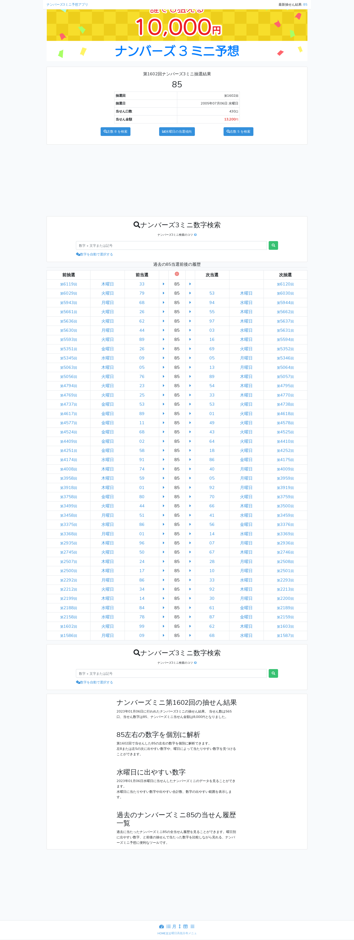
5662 (285, 312)
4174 (68, 459)
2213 (285, 589)
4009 (285, 469)
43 (212, 432)
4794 (68, 386)
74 (142, 469)
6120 (285, 284)
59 (142, 478)
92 (212, 487)
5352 (285, 349)
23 (142, 386)
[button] (195, 235)
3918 (68, 487)
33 (142, 284)
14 (212, 534)
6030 (285, 293)
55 (212, 312)
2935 (68, 543)
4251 (68, 450)
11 (142, 423)
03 (212, 330)
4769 (68, 395)
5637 (285, 321)
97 (212, 321)
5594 (285, 339)
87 (212, 617)
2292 (68, 580)
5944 (285, 302)
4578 (285, 423)
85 (305, 4)
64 (212, 441)
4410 (285, 441)
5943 (68, 302)
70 (212, 497)
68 (142, 302)
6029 (68, 293)
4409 (68, 441)
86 (212, 459)
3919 (285, 487)
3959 (285, 478)
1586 (68, 635)
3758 (68, 497)
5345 (68, 358)
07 (212, 543)
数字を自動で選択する (94, 254)
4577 (68, 423)
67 (212, 552)
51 (142, 515)
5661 (68, 312)
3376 (285, 524)
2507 (68, 561)
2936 (285, 543)
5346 (285, 358)
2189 (285, 608)
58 (142, 450)
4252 (285, 450)
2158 (68, 617)
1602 (68, 626)
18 (212, 450)
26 (142, 312)
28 (212, 561)
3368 (68, 534)
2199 (68, 598)
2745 (68, 552)
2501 (285, 571)
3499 (68, 506)
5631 (285, 330)
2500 (68, 571)
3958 (68, 478)
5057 (285, 376)
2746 (285, 552)
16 (212, 339)
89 (142, 339)
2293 (285, 580)
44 (142, 330)
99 (142, 626)
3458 (68, 515)
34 (142, 589)
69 (212, 349)
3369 (285, 534)
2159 (285, 617)
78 (142, 617)
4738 (285, 404)
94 (212, 302)
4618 (285, 413)
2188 (68, 608)
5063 (68, 367)
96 (142, 543)
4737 (68, 404)
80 (142, 497)
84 (142, 608)
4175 (285, 459)
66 (212, 506)
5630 (68, 330)
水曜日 (177, 131)
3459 (285, 515)
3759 (285, 497)
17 (142, 571)
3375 (68, 524)
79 (142, 293)
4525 (285, 432)
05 (212, 358)
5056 (68, 376)
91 (142, 459)
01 (212, 413)
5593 (68, 339)
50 (142, 552)
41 (212, 515)
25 (142, 395)
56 (212, 524)
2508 (285, 561)
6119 (68, 284)
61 (212, 608)
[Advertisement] (110, 179)
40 (212, 469)
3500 (285, 506)
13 (212, 367)
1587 (285, 635)
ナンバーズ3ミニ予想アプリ (67, 4)
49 (212, 423)
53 (212, 293)
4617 (68, 413)
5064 (285, 367)
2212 (68, 589)
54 (212, 386)
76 (142, 376)
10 (212, 571)
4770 (285, 395)
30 (212, 598)
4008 (68, 469)
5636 (68, 321)
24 (142, 561)
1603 (285, 626)
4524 (68, 432)
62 (142, 321)
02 (142, 441)
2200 (285, 598)
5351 (68, 349)
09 (142, 358)
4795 (285, 386)
